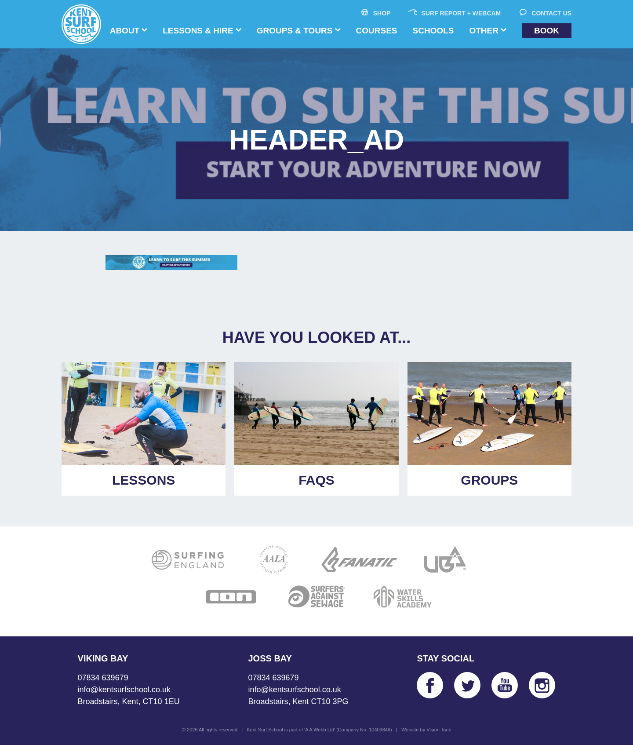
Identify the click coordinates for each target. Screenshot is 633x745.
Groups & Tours (295, 30)
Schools (433, 30)
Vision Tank (438, 729)
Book (546, 30)
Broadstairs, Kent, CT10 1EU (129, 701)
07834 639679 (103, 677)
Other (483, 30)
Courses (376, 30)
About (125, 30)
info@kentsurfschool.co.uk (124, 689)
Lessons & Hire (198, 30)
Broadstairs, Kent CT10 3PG (298, 701)
